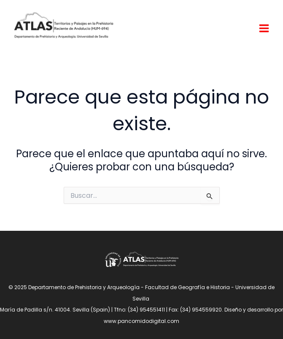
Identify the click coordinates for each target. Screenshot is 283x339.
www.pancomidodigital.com (141, 321)
